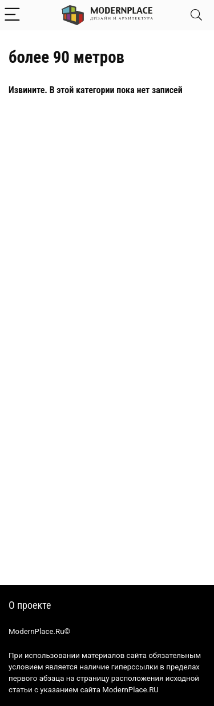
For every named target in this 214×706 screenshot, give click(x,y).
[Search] (196, 15)
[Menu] (13, 15)
